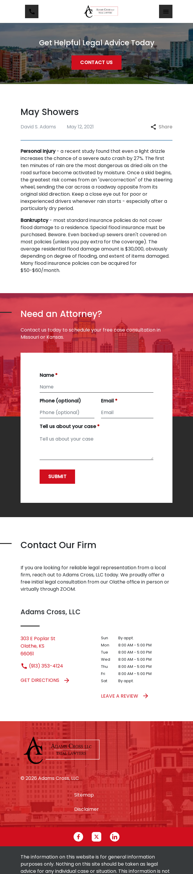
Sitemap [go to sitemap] (84, 794)
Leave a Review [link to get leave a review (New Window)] (125, 695)
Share (161, 126)
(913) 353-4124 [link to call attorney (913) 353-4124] (42, 666)
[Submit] (57, 476)
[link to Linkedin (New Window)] (114, 837)
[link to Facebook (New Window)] (78, 837)
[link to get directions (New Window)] (56, 646)
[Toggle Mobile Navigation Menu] (165, 11)
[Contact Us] (96, 62)
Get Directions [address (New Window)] (45, 680)
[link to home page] (101, 11)
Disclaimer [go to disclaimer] (86, 809)
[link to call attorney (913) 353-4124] (31, 11)
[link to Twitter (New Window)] (96, 837)
